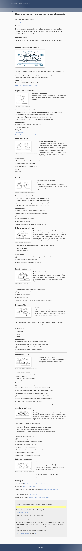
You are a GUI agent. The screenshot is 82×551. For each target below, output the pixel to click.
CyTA (12, 10)
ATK (24, 533)
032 (35, 533)
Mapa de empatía (19, 132)
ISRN (17, 533)
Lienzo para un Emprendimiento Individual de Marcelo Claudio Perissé (33, 88)
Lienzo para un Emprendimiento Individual (39, 492)
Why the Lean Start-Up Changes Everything (35, 483)
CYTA (21, 533)
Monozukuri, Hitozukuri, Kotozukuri (24, 174)
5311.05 (27, 533)
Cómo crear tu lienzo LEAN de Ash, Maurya (26, 85)
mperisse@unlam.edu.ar (21, 22)
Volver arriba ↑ (41, 547)
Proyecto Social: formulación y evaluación (25, 134)
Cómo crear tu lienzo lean (28, 486)
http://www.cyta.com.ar (22, 512)
